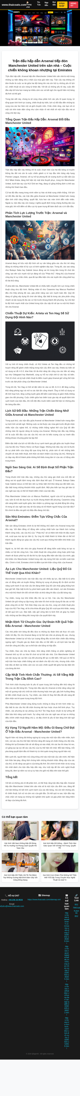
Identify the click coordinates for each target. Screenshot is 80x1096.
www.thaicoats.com (14, 4)
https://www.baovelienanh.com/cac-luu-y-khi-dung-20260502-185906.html (66, 928)
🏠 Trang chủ (29, 4)
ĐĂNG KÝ (73, 4)
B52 (76, 905)
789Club (76, 908)
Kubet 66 (76, 912)
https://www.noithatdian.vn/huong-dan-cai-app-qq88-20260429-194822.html (66, 999)
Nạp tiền (46, 4)
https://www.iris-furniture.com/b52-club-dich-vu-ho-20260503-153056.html (66, 1033)
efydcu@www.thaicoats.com (12, 906)
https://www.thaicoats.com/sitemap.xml (44, 900)
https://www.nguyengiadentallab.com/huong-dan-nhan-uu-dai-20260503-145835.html (66, 963)
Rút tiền (54, 3)
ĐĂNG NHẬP (62, 4)
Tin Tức (39, 3)
